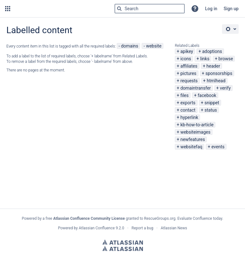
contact (187, 110)
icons (185, 58)
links (205, 58)
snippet (211, 102)
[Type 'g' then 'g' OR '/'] (150, 8)
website (153, 45)
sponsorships (218, 73)
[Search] (119, 8)
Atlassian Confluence (97, 228)
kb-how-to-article (196, 124)
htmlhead (216, 80)
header (213, 66)
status (210, 110)
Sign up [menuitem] (231, 8)
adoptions (212, 51)
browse (226, 58)
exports (187, 102)
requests (188, 80)
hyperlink (189, 117)
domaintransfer (195, 88)
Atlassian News (174, 228)
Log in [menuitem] (211, 8)
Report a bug (142, 228)
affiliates (188, 66)
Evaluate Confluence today (199, 218)
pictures (188, 73)
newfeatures (192, 139)
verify (225, 88)
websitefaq (191, 146)
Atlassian (122, 242)
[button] (7, 8)
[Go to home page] (69, 9)
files (184, 95)
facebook (207, 95)
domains (129, 45)
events (218, 146)
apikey (186, 51)
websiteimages (195, 132)
